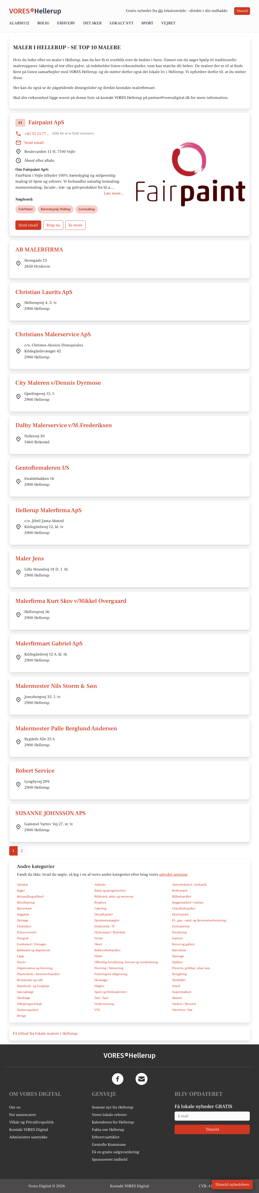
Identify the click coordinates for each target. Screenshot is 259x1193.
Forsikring (179, 932)
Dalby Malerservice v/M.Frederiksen (63, 425)
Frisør (98, 938)
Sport (147, 23)
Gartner (177, 938)
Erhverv (66, 23)
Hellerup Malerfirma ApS (48, 510)
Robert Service (34, 771)
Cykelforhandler (183, 908)
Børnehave (24, 908)
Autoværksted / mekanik (189, 885)
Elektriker (24, 926)
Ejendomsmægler (106, 920)
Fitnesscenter (27, 932)
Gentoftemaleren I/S (42, 468)
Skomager (101, 980)
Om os (14, 1107)
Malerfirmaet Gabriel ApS (49, 643)
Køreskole (179, 950)
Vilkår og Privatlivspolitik (31, 1122)
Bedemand (179, 891)
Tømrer (177, 998)
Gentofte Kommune (109, 1144)
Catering (100, 908)
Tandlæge (23, 998)
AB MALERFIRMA (39, 249)
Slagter (99, 986)
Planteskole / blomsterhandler (38, 974)
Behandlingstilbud (30, 897)
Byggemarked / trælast (187, 903)
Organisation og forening (35, 968)
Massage (178, 956)
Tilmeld (242, 11)
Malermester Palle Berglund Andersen (66, 728)
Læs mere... (114, 193)
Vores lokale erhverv (109, 1114)
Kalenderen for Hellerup (113, 1122)
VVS (97, 1010)
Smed (176, 986)
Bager (21, 891)
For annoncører (22, 1114)
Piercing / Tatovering (108, 968)
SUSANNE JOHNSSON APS (50, 813)
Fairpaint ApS (46, 122)
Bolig (43, 23)
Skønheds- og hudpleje (33, 986)
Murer (21, 962)
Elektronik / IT (104, 926)
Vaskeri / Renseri (184, 1004)
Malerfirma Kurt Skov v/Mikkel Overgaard (70, 601)
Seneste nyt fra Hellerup (112, 1107)
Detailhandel (103, 914)
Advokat (22, 885)
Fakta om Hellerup (108, 1129)
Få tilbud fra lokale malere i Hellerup (45, 1033)
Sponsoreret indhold (109, 1159)
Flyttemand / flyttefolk (109, 932)
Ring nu (53, 225)
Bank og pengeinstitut (110, 891)
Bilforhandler (181, 897)
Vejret (168, 23)
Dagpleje (23, 914)
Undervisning (104, 1004)
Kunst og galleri (183, 944)
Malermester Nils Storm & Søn (56, 686)
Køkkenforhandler (107, 950)
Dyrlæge (23, 920)
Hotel (98, 944)
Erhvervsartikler (105, 1137)
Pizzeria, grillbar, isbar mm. (191, 968)
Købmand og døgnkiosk (33, 950)
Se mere (75, 225)
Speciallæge (25, 992)
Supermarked (181, 992)
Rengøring (179, 974)
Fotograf (22, 938)
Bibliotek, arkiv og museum (113, 897)
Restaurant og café (30, 980)
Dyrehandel (180, 914)
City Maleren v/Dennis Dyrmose (58, 383)
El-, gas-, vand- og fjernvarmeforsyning (199, 920)
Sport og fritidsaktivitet (110, 992)
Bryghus (100, 903)
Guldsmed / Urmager (31, 944)
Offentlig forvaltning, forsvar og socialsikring (126, 962)
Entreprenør (181, 926)
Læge (20, 956)
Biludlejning (26, 903)
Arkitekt (100, 885)
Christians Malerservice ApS (53, 334)
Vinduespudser (27, 1010)
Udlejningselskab (29, 1004)
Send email (34, 142)
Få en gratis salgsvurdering (115, 1152)
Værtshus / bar (182, 1010)
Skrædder (179, 980)
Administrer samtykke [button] (28, 1137)
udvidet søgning (173, 874)
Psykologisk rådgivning (110, 974)
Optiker (177, 962)
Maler (98, 956)
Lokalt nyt (121, 23)
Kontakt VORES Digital (28, 1129)
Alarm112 (19, 23)
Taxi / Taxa (101, 998)
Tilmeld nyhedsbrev (232, 1184)
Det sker (92, 23)
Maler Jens (29, 558)
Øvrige (21, 1016)
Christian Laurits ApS (44, 292)
